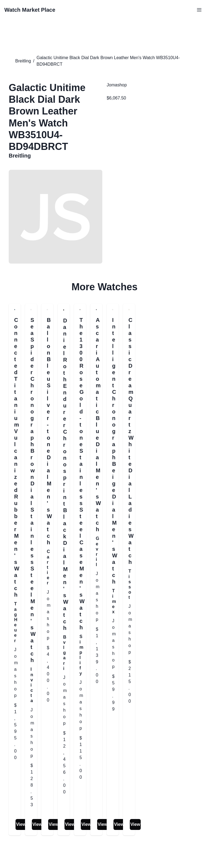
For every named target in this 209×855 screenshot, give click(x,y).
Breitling (23, 61)
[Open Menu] (199, 9)
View (21, 824)
